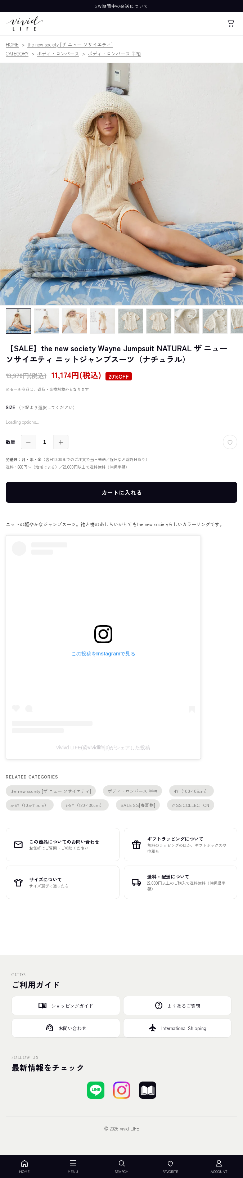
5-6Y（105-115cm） (29, 805)
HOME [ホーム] (24, 1166)
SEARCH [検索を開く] (121, 1166)
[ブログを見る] (147, 1090)
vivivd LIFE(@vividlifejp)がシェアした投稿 (103, 747)
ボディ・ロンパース (58, 53)
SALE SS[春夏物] (138, 805)
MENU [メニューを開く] (73, 1166)
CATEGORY (17, 53)
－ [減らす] (28, 442)
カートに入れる (122, 492)
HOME (12, 44)
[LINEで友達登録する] (95, 1090)
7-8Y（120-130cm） (85, 805)
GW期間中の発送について (122, 6)
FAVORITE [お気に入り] (170, 1166)
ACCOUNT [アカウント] (219, 1166)
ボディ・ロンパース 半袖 (114, 53)
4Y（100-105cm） (191, 791)
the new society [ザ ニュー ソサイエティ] (70, 44)
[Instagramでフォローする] (121, 1090)
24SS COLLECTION (191, 805)
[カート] (230, 23)
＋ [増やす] (61, 442)
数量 (10, 441)
